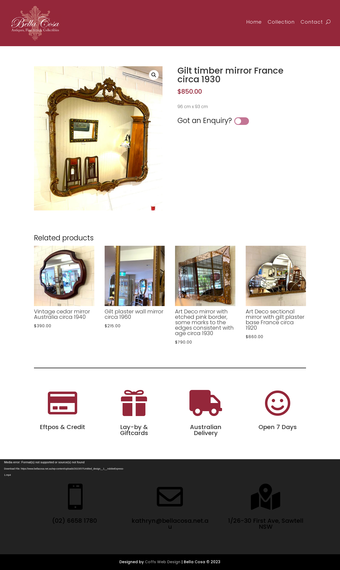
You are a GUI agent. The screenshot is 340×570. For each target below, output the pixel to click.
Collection (281, 21)
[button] (154, 75)
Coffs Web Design (162, 562)
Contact (312, 21)
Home (254, 21)
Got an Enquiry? (204, 120)
